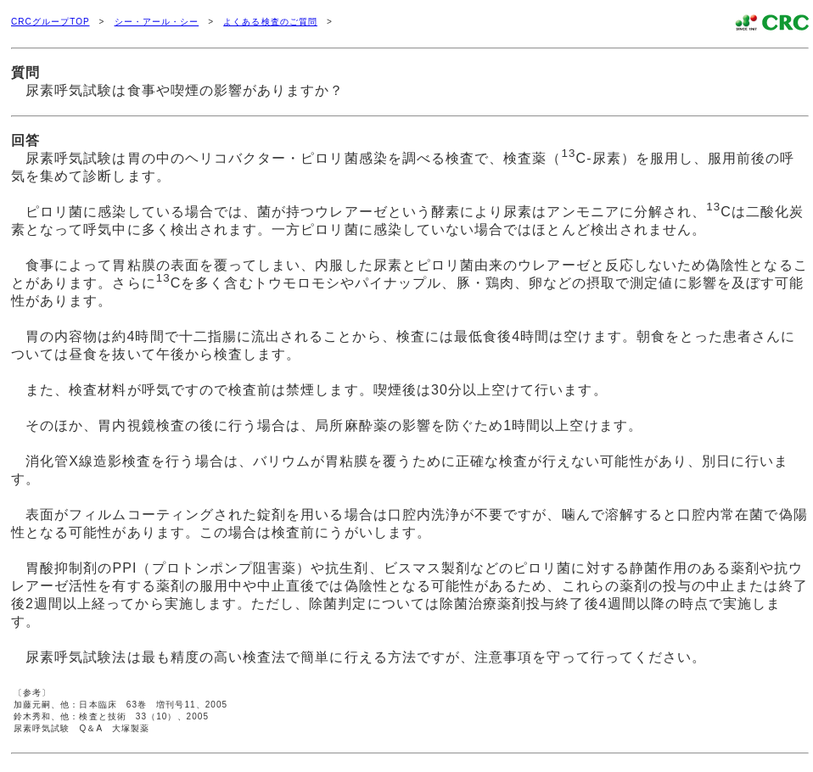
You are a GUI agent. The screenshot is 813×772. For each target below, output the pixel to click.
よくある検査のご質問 (270, 21)
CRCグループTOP (50, 21)
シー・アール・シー (157, 21)
